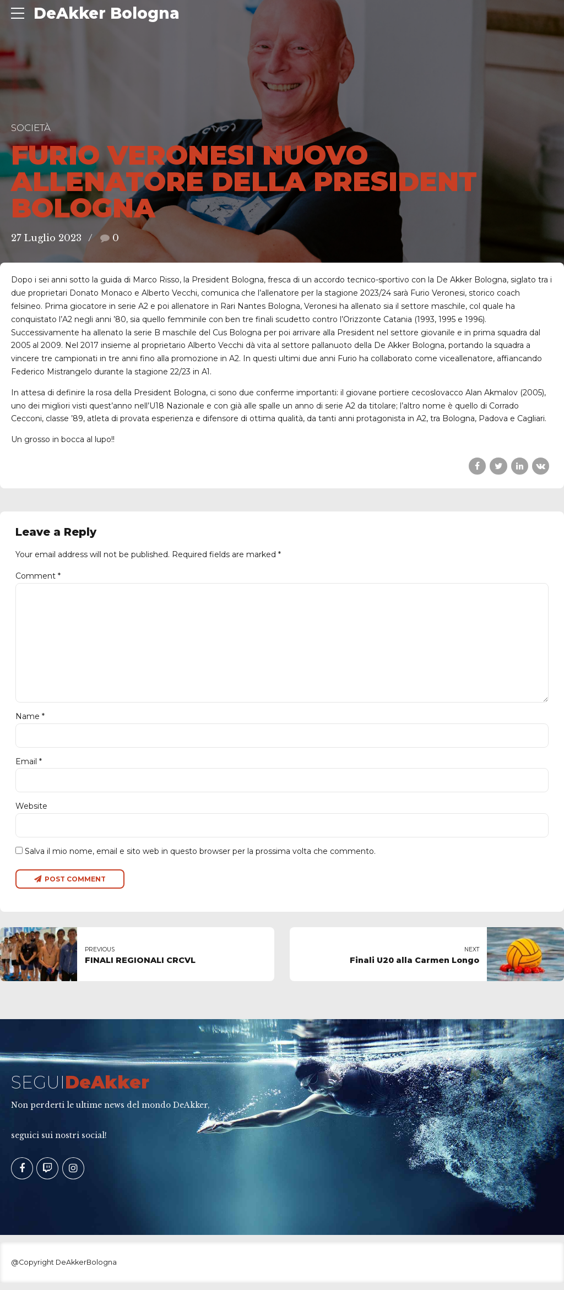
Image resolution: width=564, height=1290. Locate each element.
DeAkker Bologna (107, 13)
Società (31, 127)
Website (31, 812)
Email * (28, 767)
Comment (38, 576)
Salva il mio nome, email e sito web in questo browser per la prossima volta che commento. (200, 858)
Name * (30, 721)
